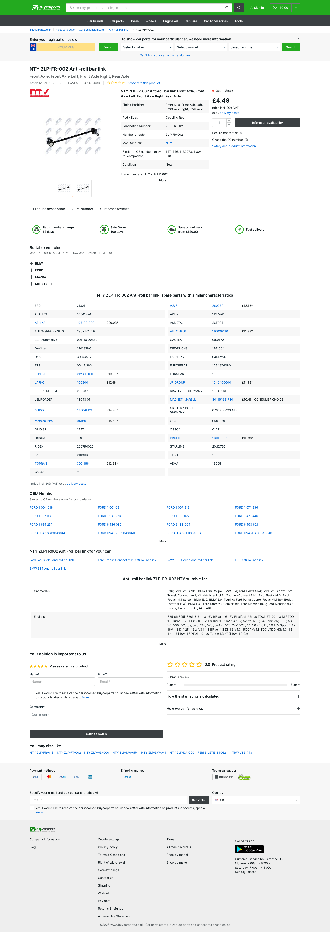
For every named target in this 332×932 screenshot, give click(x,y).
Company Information (45, 839)
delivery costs (229, 113)
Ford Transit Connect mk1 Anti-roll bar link (127, 560)
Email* (102, 674)
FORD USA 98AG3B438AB (253, 533)
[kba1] (65, 47)
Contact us (105, 878)
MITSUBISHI (43, 284)
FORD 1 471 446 (246, 516)
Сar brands (95, 21)
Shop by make (177, 862)
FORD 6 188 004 (178, 524)
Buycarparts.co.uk (40, 29)
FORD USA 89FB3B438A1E (117, 533)
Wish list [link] (103, 893)
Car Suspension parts (91, 29)
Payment (104, 901)
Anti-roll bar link (118, 29)
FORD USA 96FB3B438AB (185, 533)
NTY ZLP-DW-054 (125, 752)
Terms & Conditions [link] (111, 854)
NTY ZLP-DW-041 (153, 752)
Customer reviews (114, 209)
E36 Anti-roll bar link (249, 560)
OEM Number (82, 209)
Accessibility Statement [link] (114, 916)
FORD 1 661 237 (41, 524)
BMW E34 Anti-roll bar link (48, 568)
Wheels (151, 21)
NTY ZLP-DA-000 (182, 752)
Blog (33, 847)
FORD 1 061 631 (109, 507)
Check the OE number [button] (230, 139)
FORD (39, 270)
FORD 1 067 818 (178, 507)
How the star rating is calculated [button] (193, 696)
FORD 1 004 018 (41, 507)
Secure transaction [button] (228, 133)
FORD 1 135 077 (178, 516)
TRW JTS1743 (242, 752)
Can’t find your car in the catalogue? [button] (165, 55)
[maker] (147, 47)
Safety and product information (234, 146)
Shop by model (177, 854)
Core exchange (108, 870)
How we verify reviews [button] (185, 708)
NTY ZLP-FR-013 (41, 752)
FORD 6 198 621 (246, 524)
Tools (239, 21)
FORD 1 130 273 (109, 516)
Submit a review (96, 734)
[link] (285, 7)
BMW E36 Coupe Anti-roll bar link (190, 560)
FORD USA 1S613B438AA (48, 533)
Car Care (191, 21)
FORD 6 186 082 (109, 524)
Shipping (104, 885)
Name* (34, 674)
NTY (169, 143)
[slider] (39, 666)
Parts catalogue (65, 29)
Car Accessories (216, 21)
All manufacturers (179, 847)
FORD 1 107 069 (41, 516)
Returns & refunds (110, 908)
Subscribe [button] (199, 800)
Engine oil (170, 21)
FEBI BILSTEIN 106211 (213, 752)
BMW (39, 263)
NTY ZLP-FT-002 (69, 752)
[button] (227, 7)
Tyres (135, 21)
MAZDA (40, 277)
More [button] (85, 697)
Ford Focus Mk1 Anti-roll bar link (52, 560)
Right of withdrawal (111, 862)
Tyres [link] (170, 839)
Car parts (117, 21)
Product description (49, 209)
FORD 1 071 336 (246, 507)
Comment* (37, 706)
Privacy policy (108, 847)
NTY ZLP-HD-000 (96, 752)
